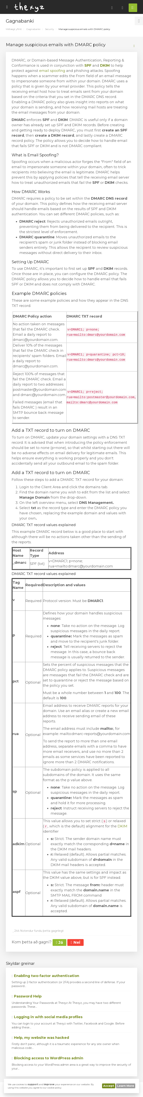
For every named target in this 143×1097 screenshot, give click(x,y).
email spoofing (52, 71)
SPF (87, 65)
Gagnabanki (33, 29)
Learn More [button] (125, 1086)
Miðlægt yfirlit (14, 29)
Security (49, 29)
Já (59, 942)
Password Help (27, 996)
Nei (75, 942)
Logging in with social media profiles (47, 1017)
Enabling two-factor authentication (45, 976)
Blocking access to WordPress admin (47, 1058)
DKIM (105, 65)
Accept (108, 1086)
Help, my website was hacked (40, 1038)
